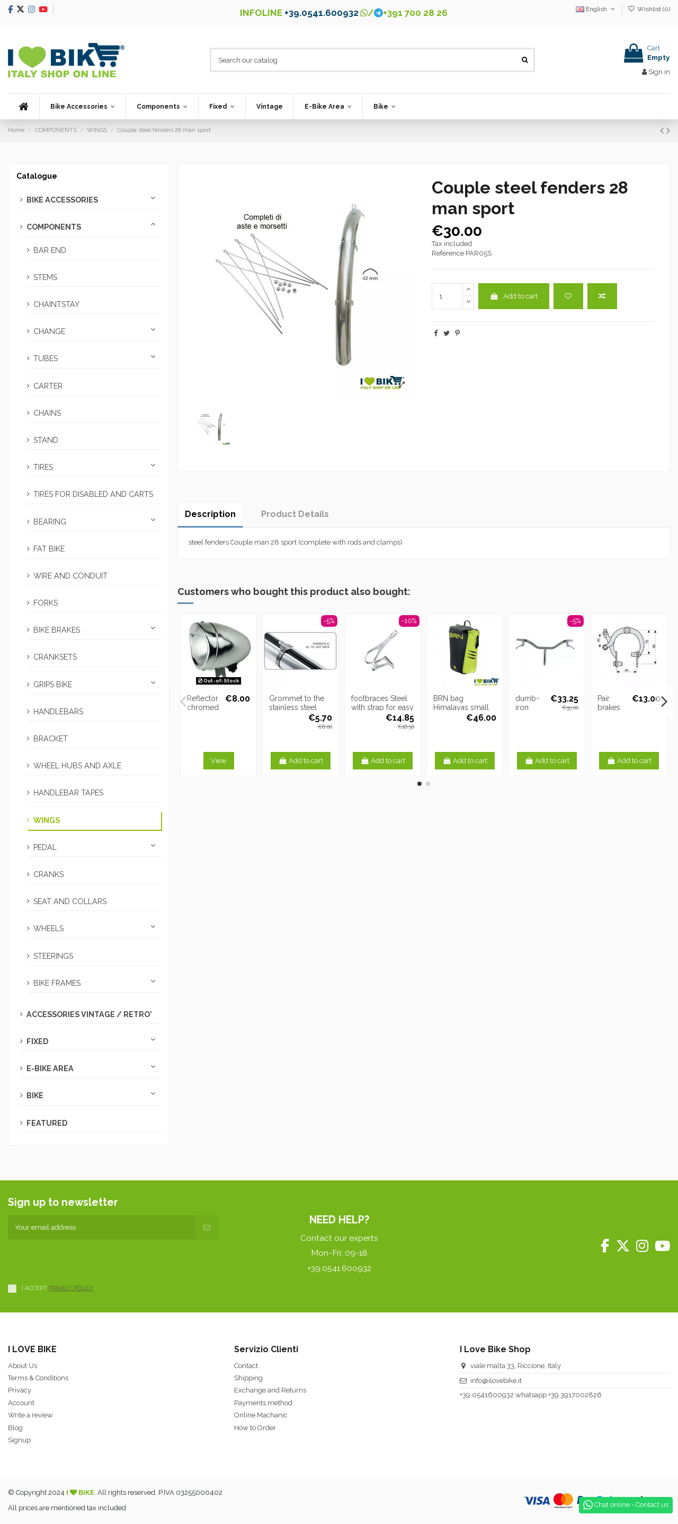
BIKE (34, 1095)
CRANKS (48, 874)
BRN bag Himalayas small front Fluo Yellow (462, 707)
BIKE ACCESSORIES (62, 200)
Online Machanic (261, 1415)
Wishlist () (649, 9)
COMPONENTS (53, 227)
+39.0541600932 (487, 1395)
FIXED (37, 1041)
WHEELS (48, 928)
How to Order (255, 1428)
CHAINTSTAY (56, 304)
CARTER (48, 386)
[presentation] (88, 1260)
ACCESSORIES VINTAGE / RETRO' (89, 1014)
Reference (448, 253)
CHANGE (49, 331)
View (219, 761)
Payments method (263, 1403)
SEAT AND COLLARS (69, 901)
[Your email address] (101, 1227)
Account (21, 1403)
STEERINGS (53, 956)
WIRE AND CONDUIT (70, 576)
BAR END (49, 250)
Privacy (19, 1390)
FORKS (45, 603)
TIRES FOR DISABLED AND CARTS (93, 494)
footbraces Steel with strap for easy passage (382, 707)
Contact (246, 1366)
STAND (45, 440)
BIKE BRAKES (56, 630)
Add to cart (513, 296)
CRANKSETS (55, 657)
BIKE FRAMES (57, 983)
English (596, 9)
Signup (19, 1440)
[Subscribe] (206, 1227)
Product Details (295, 514)
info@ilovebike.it (496, 1381)
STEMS (45, 277)
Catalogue (36, 176)
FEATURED (46, 1123)
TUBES (45, 358)
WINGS (46, 820)
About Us (22, 1366)
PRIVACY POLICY (71, 1288)
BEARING (49, 522)
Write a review (30, 1415)
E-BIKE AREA (50, 1068)
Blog (15, 1428)
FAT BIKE (49, 549)
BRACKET (50, 738)
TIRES (43, 467)
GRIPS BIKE (52, 684)
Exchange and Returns (270, 1390)
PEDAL (45, 847)
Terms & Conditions (38, 1378)
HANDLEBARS (58, 711)
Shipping (248, 1378)
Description (210, 514)
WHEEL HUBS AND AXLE (77, 765)
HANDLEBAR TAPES (68, 793)
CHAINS (47, 413)
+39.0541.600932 (321, 12)
